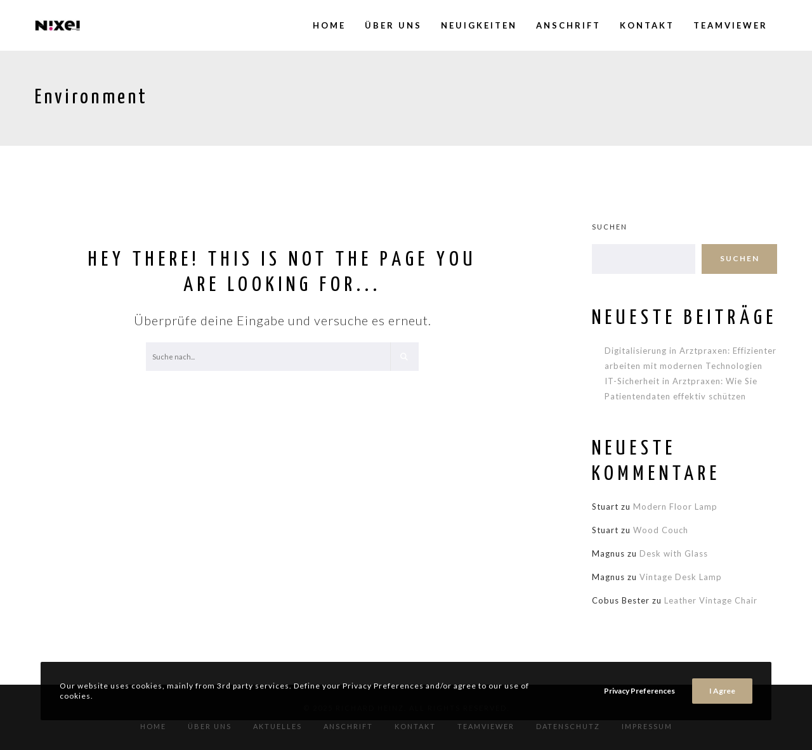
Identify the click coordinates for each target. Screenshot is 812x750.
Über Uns (210, 726)
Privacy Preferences (639, 690)
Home (153, 726)
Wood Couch (660, 530)
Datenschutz (568, 726)
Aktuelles (277, 726)
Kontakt (415, 726)
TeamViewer (485, 726)
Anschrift (348, 726)
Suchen (609, 227)
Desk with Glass (673, 553)
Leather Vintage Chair (710, 600)
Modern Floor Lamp (675, 506)
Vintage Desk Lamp (680, 577)
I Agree (722, 690)
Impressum (647, 726)
